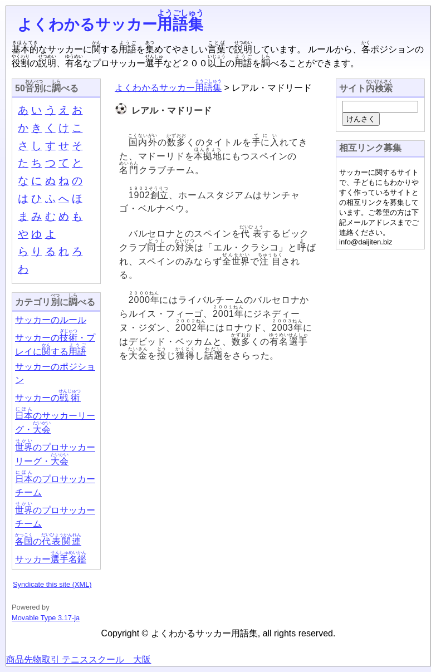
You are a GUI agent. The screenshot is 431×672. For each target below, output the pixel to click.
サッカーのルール (50, 320)
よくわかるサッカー (110, 24)
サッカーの (48, 398)
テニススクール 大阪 (105, 659)
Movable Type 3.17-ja (46, 618)
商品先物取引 (33, 659)
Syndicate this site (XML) (52, 584)
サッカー (50, 559)
